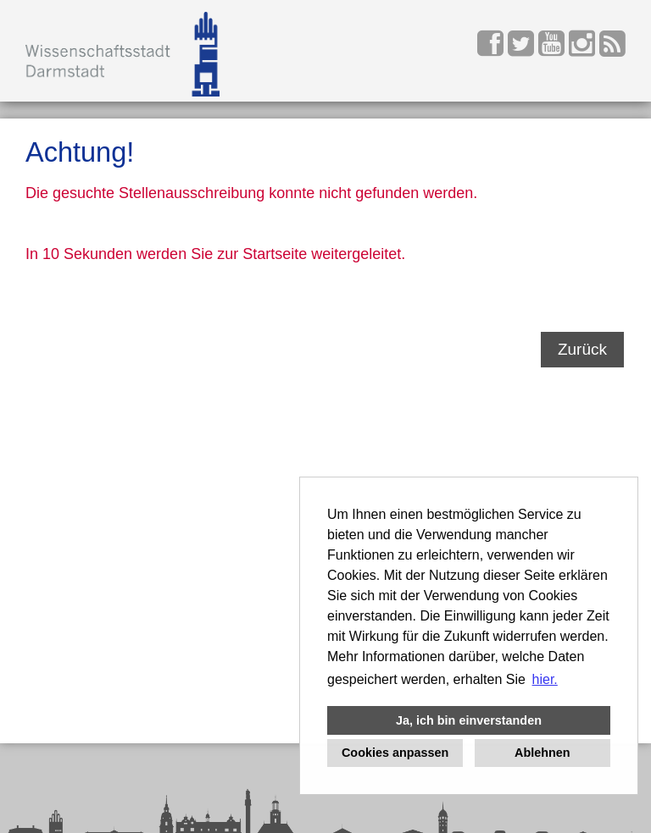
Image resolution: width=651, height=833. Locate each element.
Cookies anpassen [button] (395, 752)
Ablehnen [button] (542, 752)
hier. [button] (545, 679)
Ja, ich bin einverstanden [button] (469, 720)
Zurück (582, 349)
